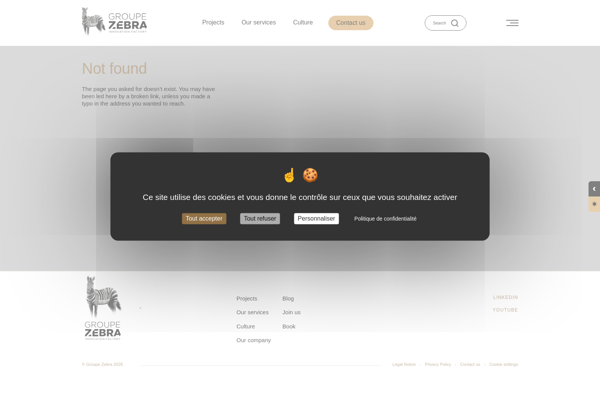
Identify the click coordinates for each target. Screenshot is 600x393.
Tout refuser (260, 218)
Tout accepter (204, 218)
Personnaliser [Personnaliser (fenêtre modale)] (316, 218)
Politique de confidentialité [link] (385, 219)
